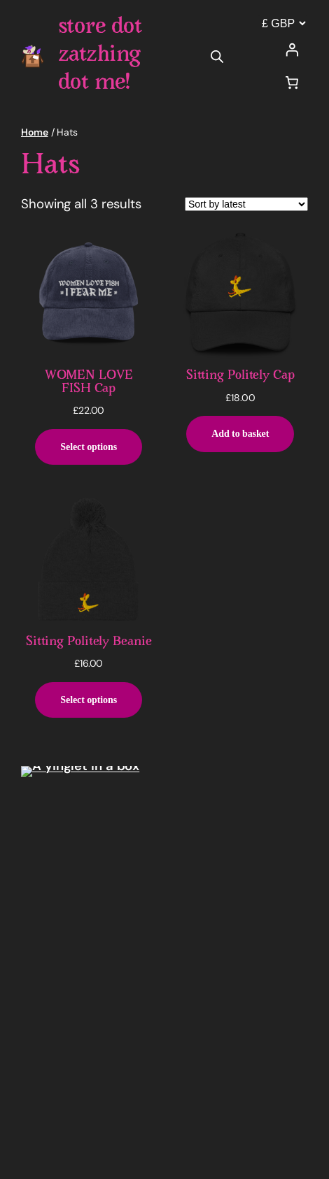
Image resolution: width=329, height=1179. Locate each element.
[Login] (292, 50)
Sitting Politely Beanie (89, 642)
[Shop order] (246, 204)
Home (34, 132)
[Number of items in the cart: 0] (292, 82)
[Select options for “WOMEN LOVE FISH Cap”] (88, 447)
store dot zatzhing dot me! (100, 55)
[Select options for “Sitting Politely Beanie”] (88, 700)
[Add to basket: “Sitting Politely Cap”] (240, 434)
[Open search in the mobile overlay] (217, 56)
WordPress (112, 1151)
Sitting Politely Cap (240, 376)
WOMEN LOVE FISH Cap (89, 382)
